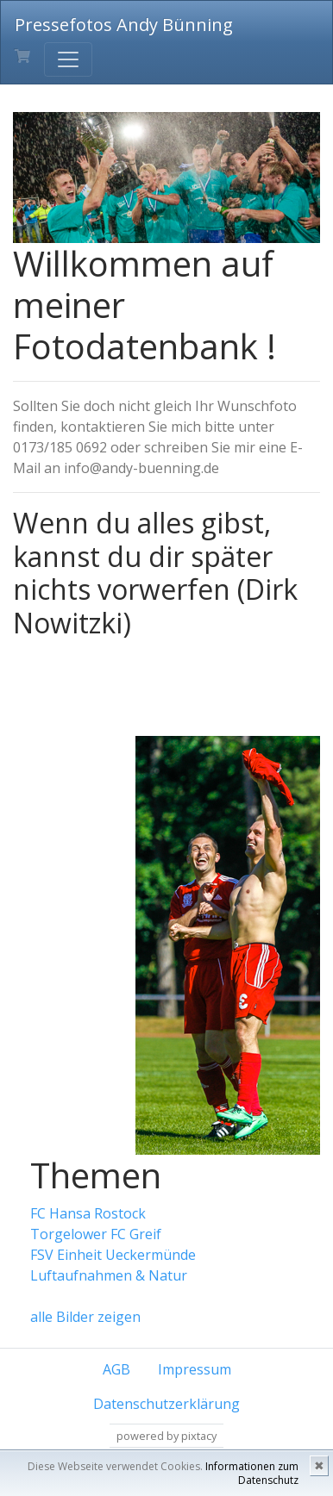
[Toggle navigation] (68, 59)
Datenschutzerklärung (166, 1403)
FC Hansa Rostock (88, 1213)
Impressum (194, 1369)
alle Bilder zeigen (85, 1316)
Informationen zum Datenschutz (251, 1473)
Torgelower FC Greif (95, 1234)
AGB (116, 1369)
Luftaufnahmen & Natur (108, 1275)
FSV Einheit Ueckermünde (113, 1254)
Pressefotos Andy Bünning (124, 24)
